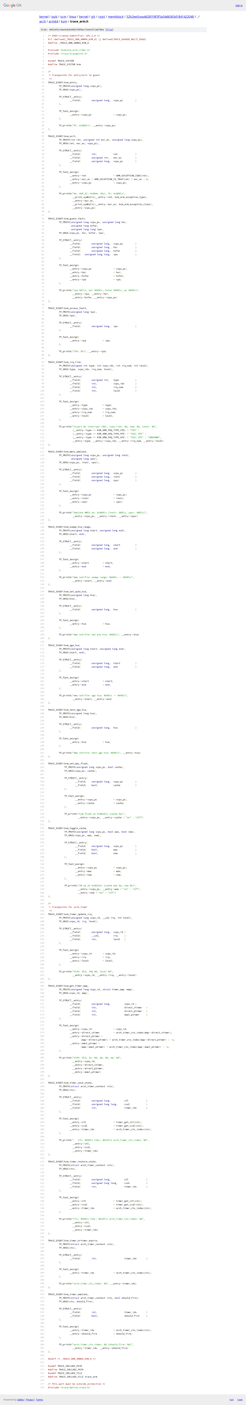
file (109, 29)
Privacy (30, 1399)
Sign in (239, 5)
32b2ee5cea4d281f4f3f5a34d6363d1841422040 (160, 17)
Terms (39, 1399)
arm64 (53, 21)
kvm (64, 21)
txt (232, 1399)
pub (54, 17)
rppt (101, 17)
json (240, 1399)
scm (63, 17)
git (93, 17)
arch (42, 21)
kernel (44, 17)
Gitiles (20, 1399)
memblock (116, 17)
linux (72, 17)
